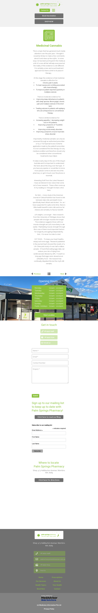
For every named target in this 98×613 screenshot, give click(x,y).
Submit (35, 396)
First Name (35, 437)
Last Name (35, 444)
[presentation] (46, 388)
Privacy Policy (49, 609)
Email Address (37, 430)
